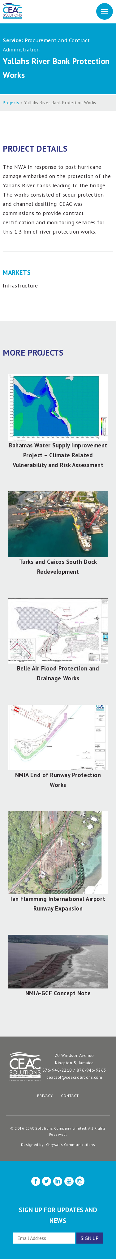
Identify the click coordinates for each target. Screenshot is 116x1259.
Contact (70, 1095)
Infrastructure (20, 285)
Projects (11, 102)
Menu (104, 10)
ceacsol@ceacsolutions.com (74, 1077)
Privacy (45, 1095)
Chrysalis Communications (70, 1144)
